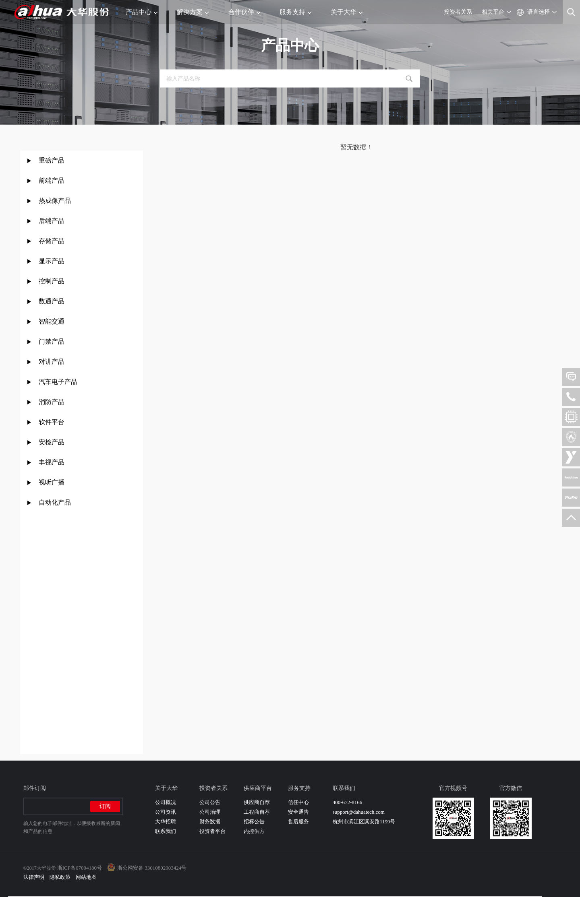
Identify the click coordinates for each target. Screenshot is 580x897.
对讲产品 (51, 361)
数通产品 (51, 301)
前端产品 (51, 180)
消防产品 (51, 401)
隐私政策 (60, 877)
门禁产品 (51, 341)
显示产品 (51, 261)
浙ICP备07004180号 (79, 868)
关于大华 (346, 11)
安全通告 (298, 812)
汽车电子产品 (58, 381)
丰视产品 (51, 462)
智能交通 (51, 321)
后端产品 (51, 220)
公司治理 (209, 812)
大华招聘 (165, 822)
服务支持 (295, 11)
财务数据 (209, 822)
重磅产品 (51, 160)
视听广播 (51, 482)
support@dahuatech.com (359, 812)
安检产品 (51, 442)
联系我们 (165, 831)
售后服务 (298, 822)
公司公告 (209, 802)
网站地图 (86, 877)
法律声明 (33, 877)
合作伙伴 (244, 11)
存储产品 (51, 240)
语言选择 (538, 12)
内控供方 (254, 831)
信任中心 (298, 802)
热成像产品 (55, 200)
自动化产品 (55, 502)
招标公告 (254, 822)
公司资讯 (165, 812)
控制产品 (52, 281)
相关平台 (493, 12)
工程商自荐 (257, 812)
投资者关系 (458, 12)
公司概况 (165, 802)
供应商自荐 (257, 802)
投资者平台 (212, 831)
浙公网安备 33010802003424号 (151, 868)
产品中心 (141, 11)
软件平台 (51, 422)
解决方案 (193, 11)
